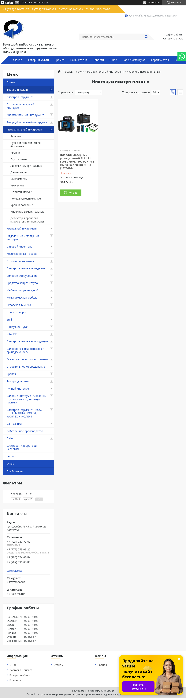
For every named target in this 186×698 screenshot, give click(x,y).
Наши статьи (78, 60)
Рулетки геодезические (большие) (25, 144)
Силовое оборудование (22, 275)
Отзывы (58, 665)
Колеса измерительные (25, 198)
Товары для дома (18, 381)
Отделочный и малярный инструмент (23, 237)
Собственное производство (25, 431)
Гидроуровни (18, 159)
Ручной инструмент (19, 388)
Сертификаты (160, 60)
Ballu (10, 438)
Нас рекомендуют (133, 60)
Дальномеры (18, 172)
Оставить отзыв (173, 38)
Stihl (9, 319)
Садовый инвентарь (19, 246)
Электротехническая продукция (27, 341)
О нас (113, 60)
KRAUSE (12, 334)
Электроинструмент (20, 97)
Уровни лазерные (21, 205)
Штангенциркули (21, 192)
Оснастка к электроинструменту (28, 359)
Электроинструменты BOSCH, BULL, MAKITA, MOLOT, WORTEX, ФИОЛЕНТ (26, 413)
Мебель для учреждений (23, 290)
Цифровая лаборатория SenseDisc (22, 447)
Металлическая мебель (22, 297)
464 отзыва (154, 2)
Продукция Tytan (17, 327)
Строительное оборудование (26, 366)
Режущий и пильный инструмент (28, 122)
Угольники (17, 185)
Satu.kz (110, 690)
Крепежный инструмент (22, 228)
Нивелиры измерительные (27, 211)
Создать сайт (28, 2)
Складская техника (19, 305)
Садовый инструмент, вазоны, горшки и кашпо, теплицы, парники (26, 399)
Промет (59, 60)
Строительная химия (20, 261)
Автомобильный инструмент (25, 115)
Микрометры (18, 179)
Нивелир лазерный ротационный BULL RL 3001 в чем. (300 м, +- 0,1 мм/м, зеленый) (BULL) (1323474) (77, 161)
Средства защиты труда (22, 283)
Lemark (11, 456)
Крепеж (12, 374)
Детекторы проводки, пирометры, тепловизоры (27, 219)
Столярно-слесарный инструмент (20, 105)
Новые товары (16, 312)
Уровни (15, 152)
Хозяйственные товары (22, 253)
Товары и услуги (38, 60)
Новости (98, 60)
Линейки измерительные (26, 165)
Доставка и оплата (20, 670)
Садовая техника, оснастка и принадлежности (25, 350)
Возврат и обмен (19, 675)
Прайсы (102, 665)
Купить (73, 192)
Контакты (15, 680)
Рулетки (15, 136)
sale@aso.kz (14, 570)
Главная (16, 60)
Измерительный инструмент (25, 129)
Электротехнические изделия (26, 268)
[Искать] (146, 37)
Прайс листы (15, 471)
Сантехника (14, 423)
